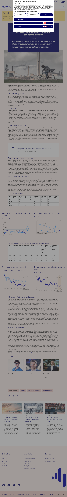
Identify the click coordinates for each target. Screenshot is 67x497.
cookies (21, 11)
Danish (15, 3)
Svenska (20, 3)
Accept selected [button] (33, 14)
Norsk (18, 3)
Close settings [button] (19, 14)
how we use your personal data (31, 11)
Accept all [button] (46, 14)
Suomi (24, 3)
